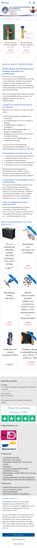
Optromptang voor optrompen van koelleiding (27, 248)
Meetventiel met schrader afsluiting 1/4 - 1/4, (26, 44)
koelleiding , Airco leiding (12, 460)
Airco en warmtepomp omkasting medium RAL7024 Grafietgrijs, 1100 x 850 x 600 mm (9, 254)
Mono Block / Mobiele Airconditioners (16, 494)
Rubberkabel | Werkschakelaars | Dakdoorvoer (19, 479)
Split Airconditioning (10, 491)
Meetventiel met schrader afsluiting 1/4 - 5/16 (10, 44)
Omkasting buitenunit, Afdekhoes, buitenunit (18, 477)
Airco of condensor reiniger (12, 489)
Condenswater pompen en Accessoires (16, 487)
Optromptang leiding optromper (9, 295)
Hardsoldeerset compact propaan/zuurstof (10, 352)
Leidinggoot (7, 466)
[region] (18, 516)
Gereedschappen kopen (11, 457)
